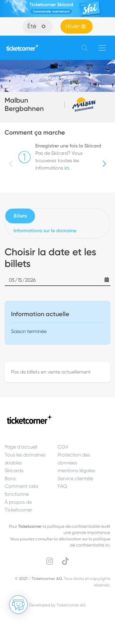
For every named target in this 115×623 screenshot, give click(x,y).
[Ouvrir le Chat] (18, 604)
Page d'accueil (21, 447)
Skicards (14, 470)
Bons (10, 478)
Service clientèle (75, 478)
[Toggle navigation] (102, 48)
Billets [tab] (20, 216)
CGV (63, 447)
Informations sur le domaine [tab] (44, 230)
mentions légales (76, 470)
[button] (104, 164)
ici (66, 168)
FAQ (62, 486)
